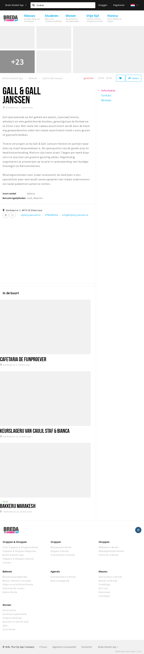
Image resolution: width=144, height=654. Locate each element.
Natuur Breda (10, 592)
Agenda (55, 571)
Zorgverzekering (12, 617)
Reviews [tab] (106, 100)
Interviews (104, 592)
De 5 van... (104, 588)
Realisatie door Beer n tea (128, 651)
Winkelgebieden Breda (111, 551)
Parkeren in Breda (108, 554)
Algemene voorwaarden (64, 646)
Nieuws (103, 571)
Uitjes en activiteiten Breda (18, 584)
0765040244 (51, 214)
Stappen (56, 542)
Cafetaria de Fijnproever (23, 359)
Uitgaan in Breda (60, 551)
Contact (7, 562)
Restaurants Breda (61, 547)
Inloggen (102, 5)
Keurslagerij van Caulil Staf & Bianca (35, 431)
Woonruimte (9, 610)
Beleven (7, 571)
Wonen (7, 605)
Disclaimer (86, 646)
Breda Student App (16, 5)
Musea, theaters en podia (17, 580)
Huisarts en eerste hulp (16, 621)
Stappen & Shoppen (15, 542)
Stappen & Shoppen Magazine (19, 551)
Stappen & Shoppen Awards (18, 558)
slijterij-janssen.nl (30, 214)
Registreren (118, 5)
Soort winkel (9, 193)
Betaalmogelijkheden (14, 198)
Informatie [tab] (108, 90)
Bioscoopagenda (60, 580)
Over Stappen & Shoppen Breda (20, 547)
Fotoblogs (104, 595)
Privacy (43, 646)
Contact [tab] (106, 95)
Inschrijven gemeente (15, 614)
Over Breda (9, 629)
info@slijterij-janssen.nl (75, 214)
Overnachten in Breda (63, 554)
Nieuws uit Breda (108, 580)
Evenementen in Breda (63, 576)
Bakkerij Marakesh (18, 506)
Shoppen (104, 542)
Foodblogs (105, 584)
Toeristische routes (13, 588)
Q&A (5, 625)
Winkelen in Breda (108, 547)
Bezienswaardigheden (15, 576)
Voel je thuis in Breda (110, 576)
